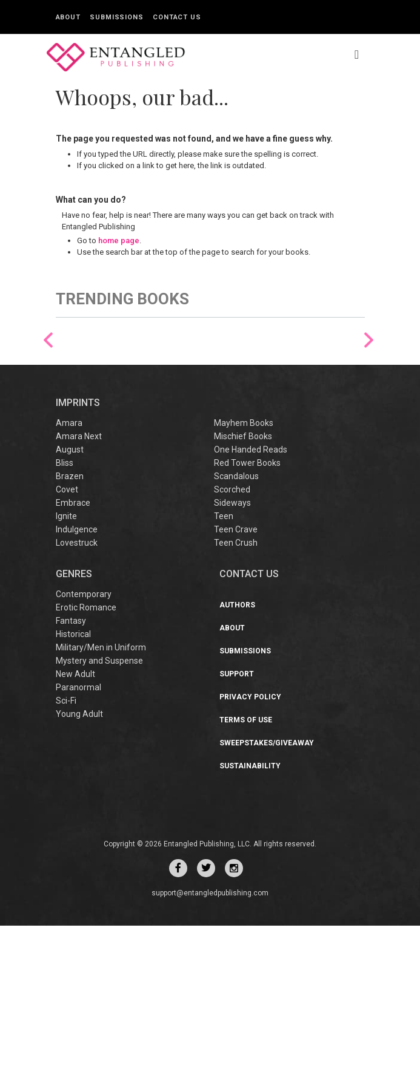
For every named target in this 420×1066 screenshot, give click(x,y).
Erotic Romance (86, 748)
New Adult (75, 814)
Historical (73, 774)
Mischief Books (243, 576)
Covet (67, 630)
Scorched (232, 630)
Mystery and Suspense (99, 801)
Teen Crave (236, 670)
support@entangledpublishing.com (210, 1033)
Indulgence (77, 670)
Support (236, 814)
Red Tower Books (247, 603)
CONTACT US (249, 714)
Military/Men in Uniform (101, 788)
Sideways (232, 643)
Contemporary (84, 734)
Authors (237, 745)
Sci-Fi (66, 841)
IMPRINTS (78, 542)
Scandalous (236, 616)
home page (118, 240)
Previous (48, 410)
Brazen (70, 616)
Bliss (64, 603)
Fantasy (71, 761)
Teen (223, 656)
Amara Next (79, 576)
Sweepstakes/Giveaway (266, 883)
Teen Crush (236, 683)
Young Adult (79, 854)
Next (368, 410)
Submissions (117, 17)
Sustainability (250, 906)
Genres (74, 714)
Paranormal (78, 827)
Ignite (66, 656)
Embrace (73, 643)
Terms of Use (245, 860)
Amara (69, 563)
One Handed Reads (250, 590)
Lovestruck (77, 683)
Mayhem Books (243, 563)
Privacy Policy (250, 837)
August (70, 590)
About (68, 17)
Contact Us (177, 17)
